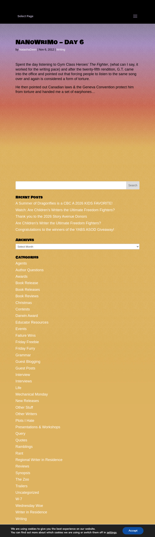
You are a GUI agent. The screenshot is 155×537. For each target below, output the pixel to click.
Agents (21, 263)
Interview (23, 375)
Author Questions (30, 270)
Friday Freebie (27, 342)
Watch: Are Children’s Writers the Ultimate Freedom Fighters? (65, 210)
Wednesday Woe (29, 506)
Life (18, 388)
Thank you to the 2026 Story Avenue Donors (51, 216)
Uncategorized (27, 493)
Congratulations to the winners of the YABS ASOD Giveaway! (65, 230)
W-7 (19, 499)
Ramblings (24, 447)
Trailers (21, 486)
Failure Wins (26, 335)
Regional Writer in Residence (39, 460)
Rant (19, 453)
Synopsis (23, 473)
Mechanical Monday (32, 394)
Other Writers (26, 414)
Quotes (21, 440)
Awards (22, 276)
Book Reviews (27, 296)
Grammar (23, 355)
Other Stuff (24, 407)
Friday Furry (25, 348)
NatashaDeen (28, 49)
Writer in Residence (31, 512)
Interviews (24, 381)
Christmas (24, 303)
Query (20, 433)
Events (21, 329)
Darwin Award (27, 316)
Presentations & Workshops (38, 427)
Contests (23, 309)
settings (111, 532)
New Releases (27, 401)
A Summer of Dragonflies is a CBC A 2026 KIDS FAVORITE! (64, 203)
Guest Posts (25, 368)
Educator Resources (32, 322)
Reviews (22, 466)
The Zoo (22, 479)
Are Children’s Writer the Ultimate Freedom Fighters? (58, 223)
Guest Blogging (28, 362)
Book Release (27, 283)
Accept (133, 531)
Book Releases (28, 290)
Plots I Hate (25, 421)
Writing (60, 49)
